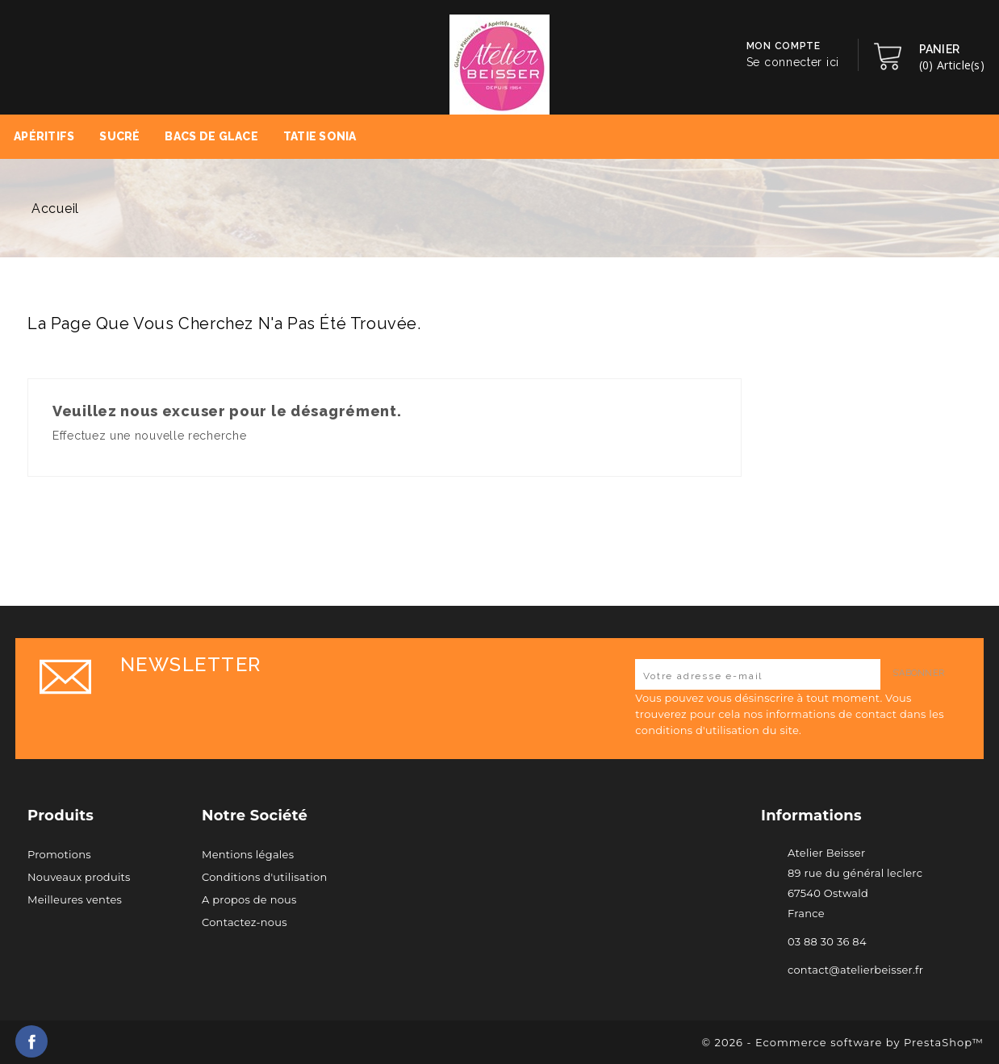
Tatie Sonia (320, 136)
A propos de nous (249, 899)
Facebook (31, 1041)
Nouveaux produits (79, 876)
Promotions (59, 854)
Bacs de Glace (211, 136)
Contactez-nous (244, 922)
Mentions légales (248, 854)
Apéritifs (44, 136)
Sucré (119, 136)
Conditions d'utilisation (264, 876)
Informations (811, 815)
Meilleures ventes (74, 899)
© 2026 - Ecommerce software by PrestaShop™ (843, 1042)
